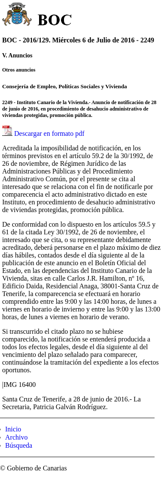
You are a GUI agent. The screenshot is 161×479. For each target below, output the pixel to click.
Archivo (16, 437)
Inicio (13, 429)
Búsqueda (18, 445)
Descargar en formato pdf (49, 133)
